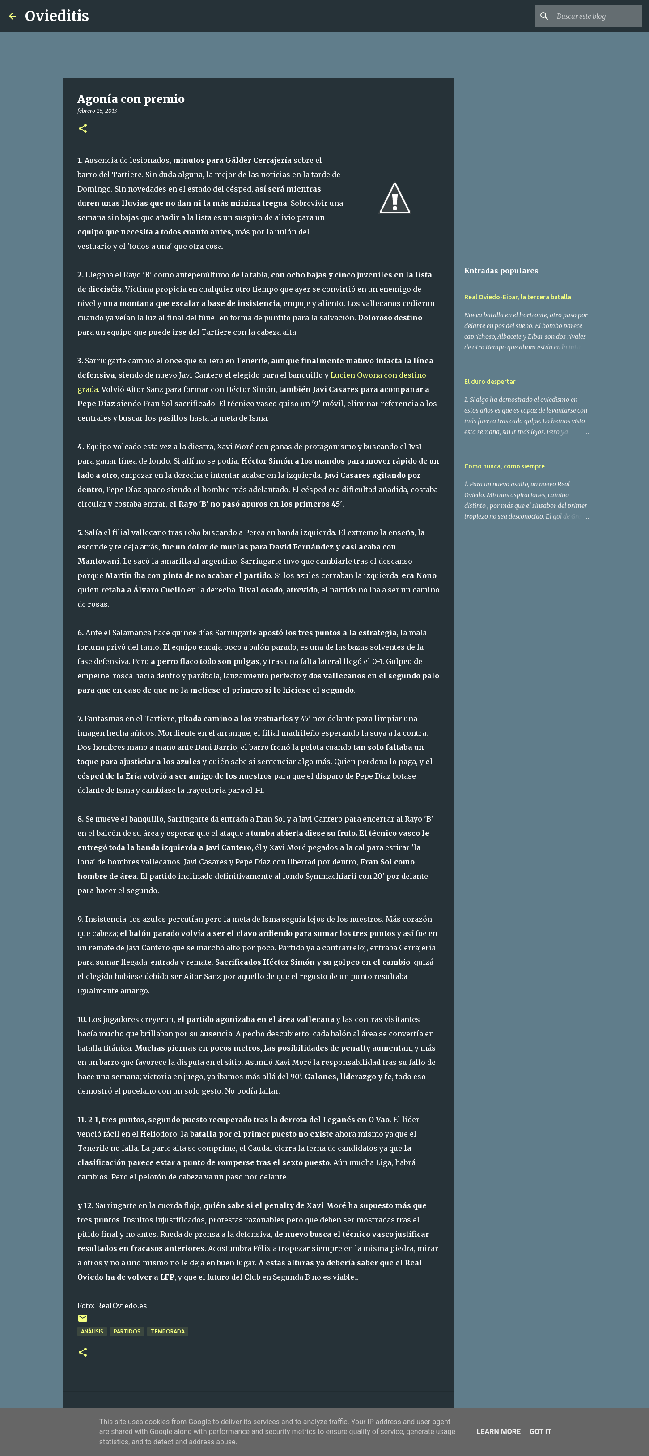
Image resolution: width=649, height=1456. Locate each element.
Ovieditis (57, 16)
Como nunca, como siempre (504, 466)
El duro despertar (490, 381)
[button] (82, 129)
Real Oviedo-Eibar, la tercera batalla (517, 297)
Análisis (92, 1331)
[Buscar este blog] (595, 16)
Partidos (127, 1331)
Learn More (499, 1431)
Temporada (168, 1331)
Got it (540, 1431)
